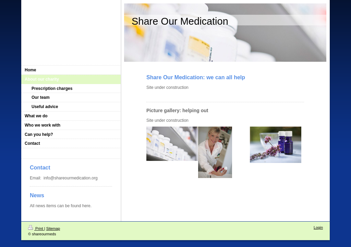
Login (318, 227)
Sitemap (53, 228)
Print (36, 228)
